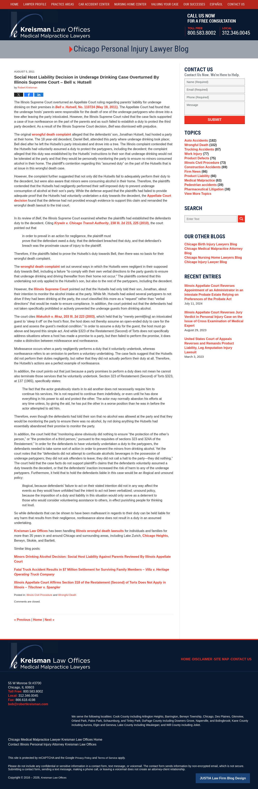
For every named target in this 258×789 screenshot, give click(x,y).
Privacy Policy (84, 756)
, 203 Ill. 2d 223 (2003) (65, 316)
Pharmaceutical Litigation (205, 203)
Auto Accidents (199, 141)
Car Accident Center (94, 4)
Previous (22, 619)
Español (216, 4)
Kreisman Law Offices (31, 531)
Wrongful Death (67, 594)
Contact (236, 4)
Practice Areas (62, 4)
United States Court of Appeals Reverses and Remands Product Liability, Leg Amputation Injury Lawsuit (213, 364)
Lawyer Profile (34, 4)
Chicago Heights (155, 535)
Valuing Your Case (165, 4)
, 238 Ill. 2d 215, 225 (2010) (101, 223)
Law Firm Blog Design (230, 776)
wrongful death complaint (51, 134)
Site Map (224, 656)
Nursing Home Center (130, 4)
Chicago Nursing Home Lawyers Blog (211, 276)
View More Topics (197, 208)
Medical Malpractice (201, 192)
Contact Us (242, 656)
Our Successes (194, 4)
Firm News (195, 180)
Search (241, 234)
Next (49, 619)
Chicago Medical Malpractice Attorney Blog (211, 268)
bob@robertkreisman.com (28, 704)
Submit (215, 120)
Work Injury (195, 158)
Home (14, 4)
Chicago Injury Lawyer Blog (204, 282)
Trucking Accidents (201, 152)
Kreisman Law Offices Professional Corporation (50, 24)
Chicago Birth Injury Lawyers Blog (209, 260)
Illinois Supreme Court (51, 289)
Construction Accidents (204, 175)
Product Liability (199, 186)
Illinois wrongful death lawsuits (100, 531)
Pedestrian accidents (202, 197)
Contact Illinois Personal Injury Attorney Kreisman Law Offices (46, 743)
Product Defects (199, 163)
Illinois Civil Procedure (39, 594)
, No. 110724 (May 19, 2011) (86, 107)
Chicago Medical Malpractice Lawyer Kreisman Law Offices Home (49, 739)
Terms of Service (109, 756)
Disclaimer (206, 656)
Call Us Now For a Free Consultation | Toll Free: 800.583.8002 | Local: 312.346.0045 (217, 25)
